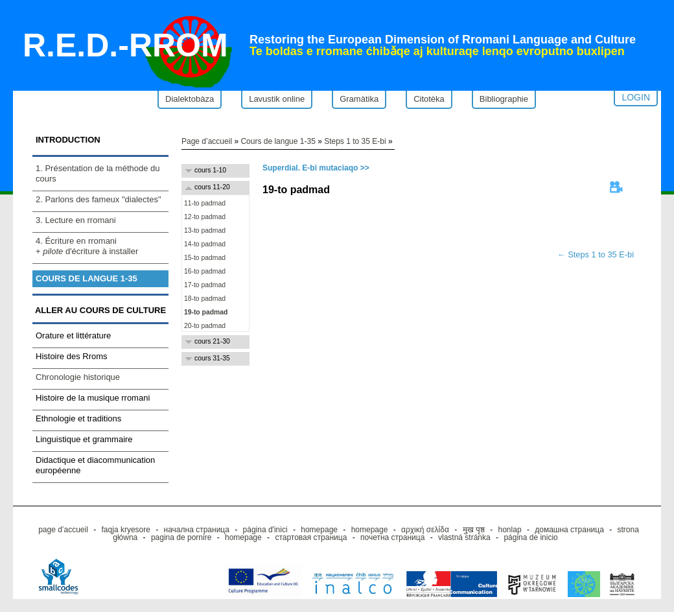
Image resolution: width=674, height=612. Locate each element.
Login (636, 97)
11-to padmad (204, 203)
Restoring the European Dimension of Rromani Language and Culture (443, 39)
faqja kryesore (126, 529)
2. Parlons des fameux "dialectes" (98, 199)
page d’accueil (63, 529)
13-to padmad (204, 230)
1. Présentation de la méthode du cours (98, 173)
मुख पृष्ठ (474, 529)
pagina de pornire (181, 537)
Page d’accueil (206, 141)
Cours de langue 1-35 (86, 278)
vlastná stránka (464, 537)
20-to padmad (204, 325)
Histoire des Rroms (72, 356)
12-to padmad (204, 216)
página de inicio (530, 537)
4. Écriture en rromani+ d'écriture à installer (87, 246)
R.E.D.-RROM (125, 45)
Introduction (68, 140)
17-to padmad (204, 284)
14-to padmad (204, 244)
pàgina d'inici (265, 529)
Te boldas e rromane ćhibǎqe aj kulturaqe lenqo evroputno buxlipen (437, 51)
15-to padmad (204, 257)
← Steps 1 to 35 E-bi (595, 254)
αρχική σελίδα (425, 529)
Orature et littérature (73, 335)
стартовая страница (311, 537)
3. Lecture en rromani (76, 220)
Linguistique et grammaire (84, 439)
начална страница (196, 529)
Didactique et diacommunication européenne (95, 465)
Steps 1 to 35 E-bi (355, 141)
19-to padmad (204, 312)
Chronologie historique (78, 377)
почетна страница (392, 537)
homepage (319, 529)
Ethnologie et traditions (78, 418)
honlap (510, 529)
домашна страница (569, 529)
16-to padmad (204, 271)
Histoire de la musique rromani (93, 398)
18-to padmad (204, 298)
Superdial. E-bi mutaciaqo (310, 167)
